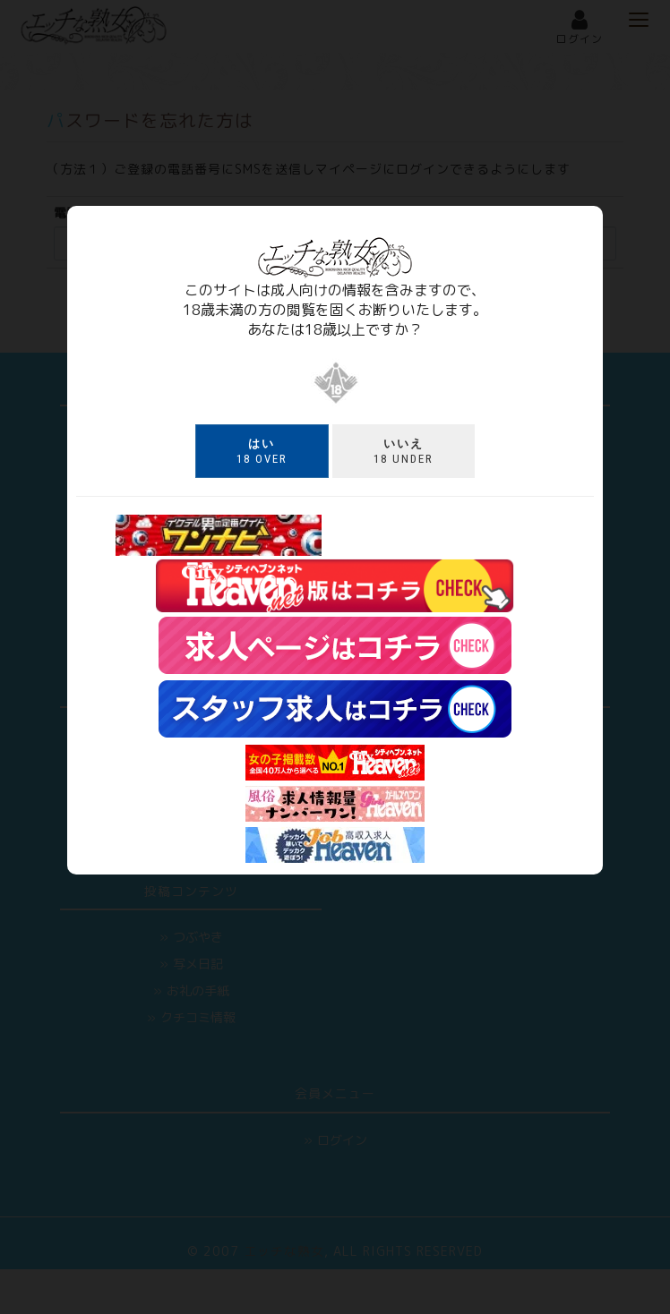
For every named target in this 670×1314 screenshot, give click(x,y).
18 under (404, 451)
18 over (262, 451)
